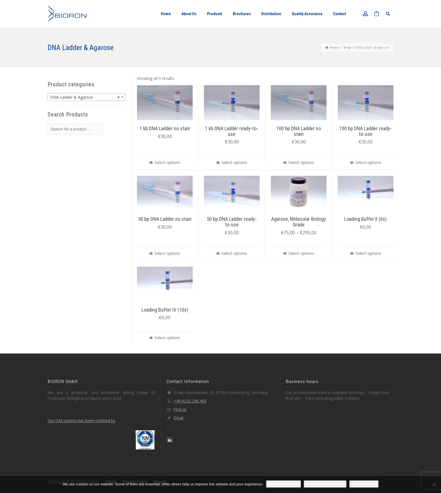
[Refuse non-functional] (434, 484)
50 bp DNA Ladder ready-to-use (232, 222)
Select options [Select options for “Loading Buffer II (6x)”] (368, 253)
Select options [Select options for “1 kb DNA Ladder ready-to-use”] (234, 162)
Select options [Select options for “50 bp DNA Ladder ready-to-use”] (234, 253)
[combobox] (86, 97)
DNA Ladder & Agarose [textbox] (85, 97)
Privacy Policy (364, 484)
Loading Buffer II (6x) (365, 219)
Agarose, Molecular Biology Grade (298, 222)
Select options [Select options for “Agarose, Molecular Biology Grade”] (301, 253)
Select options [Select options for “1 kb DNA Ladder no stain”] (167, 162)
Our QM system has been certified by (81, 420)
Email (178, 417)
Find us (180, 409)
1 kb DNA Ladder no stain (165, 128)
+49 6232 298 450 (190, 401)
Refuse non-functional (325, 484)
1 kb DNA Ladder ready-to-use (231, 131)
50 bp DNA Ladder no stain (165, 219)
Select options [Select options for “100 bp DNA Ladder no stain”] (301, 162)
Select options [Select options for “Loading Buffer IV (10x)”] (167, 337)
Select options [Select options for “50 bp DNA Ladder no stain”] (167, 253)
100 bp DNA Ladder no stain (298, 131)
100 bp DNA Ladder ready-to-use (365, 131)
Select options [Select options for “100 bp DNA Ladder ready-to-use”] (368, 162)
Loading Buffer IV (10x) (164, 310)
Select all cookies (283, 484)
